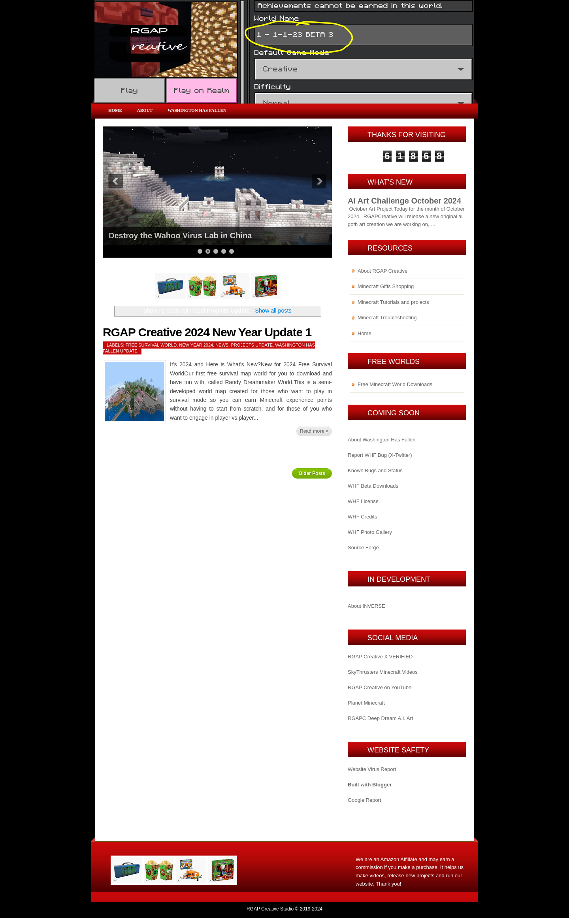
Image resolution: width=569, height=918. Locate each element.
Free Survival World (151, 345)
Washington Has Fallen (197, 110)
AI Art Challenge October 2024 (404, 200)
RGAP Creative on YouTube (379, 687)
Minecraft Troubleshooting (387, 317)
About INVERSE (366, 606)
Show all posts (273, 310)
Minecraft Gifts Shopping (386, 286)
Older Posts (312, 473)
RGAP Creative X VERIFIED (380, 657)
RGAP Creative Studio (270, 909)
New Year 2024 (196, 345)
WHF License (363, 501)
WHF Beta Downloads (373, 486)
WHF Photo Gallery (370, 532)
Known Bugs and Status (375, 470)
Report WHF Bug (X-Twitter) (380, 455)
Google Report (364, 800)
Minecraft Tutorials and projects (393, 302)
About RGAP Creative (382, 271)
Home (115, 110)
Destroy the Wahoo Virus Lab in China (180, 235)
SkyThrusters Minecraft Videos (383, 672)
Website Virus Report (372, 769)
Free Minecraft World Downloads (395, 384)
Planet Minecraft (366, 703)
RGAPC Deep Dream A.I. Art (380, 718)
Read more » (314, 431)
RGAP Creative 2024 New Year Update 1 (207, 332)
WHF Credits (362, 517)
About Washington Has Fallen (382, 440)
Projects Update (252, 345)
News (221, 345)
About (145, 110)
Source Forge (363, 547)
